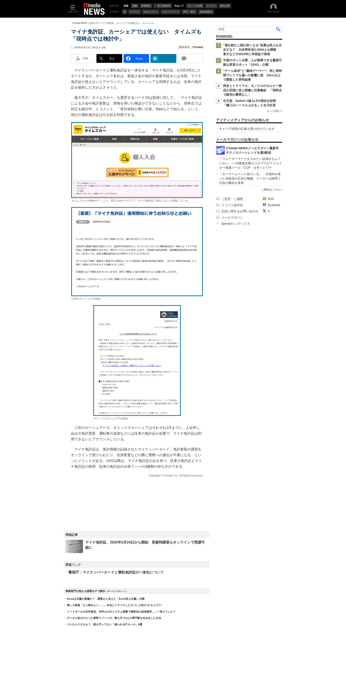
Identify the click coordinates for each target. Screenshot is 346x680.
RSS (271, 199)
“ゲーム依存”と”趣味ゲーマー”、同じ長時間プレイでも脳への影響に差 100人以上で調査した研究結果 (252, 75)
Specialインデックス (235, 223)
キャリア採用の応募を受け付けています (247, 129)
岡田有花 (184, 47)
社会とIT (94, 23)
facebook (274, 205)
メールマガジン (232, 217)
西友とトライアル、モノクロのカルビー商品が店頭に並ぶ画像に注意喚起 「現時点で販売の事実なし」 (252, 90)
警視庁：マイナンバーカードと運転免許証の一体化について (116, 572)
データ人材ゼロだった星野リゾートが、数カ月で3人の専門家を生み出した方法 (114, 618)
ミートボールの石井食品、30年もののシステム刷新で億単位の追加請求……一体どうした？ (121, 611)
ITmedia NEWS (79, 23)
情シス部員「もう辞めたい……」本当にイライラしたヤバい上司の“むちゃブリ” (114, 605)
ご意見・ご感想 (232, 199)
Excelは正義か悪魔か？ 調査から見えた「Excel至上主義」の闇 (105, 598)
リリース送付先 (232, 205)
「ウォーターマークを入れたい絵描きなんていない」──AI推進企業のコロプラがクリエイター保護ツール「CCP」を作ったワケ (250, 163)
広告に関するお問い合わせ (239, 211)
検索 (278, 29)
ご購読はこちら (270, 189)
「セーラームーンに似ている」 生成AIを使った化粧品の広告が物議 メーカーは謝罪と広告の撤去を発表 (250, 178)
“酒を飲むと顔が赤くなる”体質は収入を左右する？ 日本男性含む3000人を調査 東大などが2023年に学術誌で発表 (252, 49)
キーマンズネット (116, 591)
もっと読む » (274, 110)
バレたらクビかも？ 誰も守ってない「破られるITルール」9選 (104, 624)
